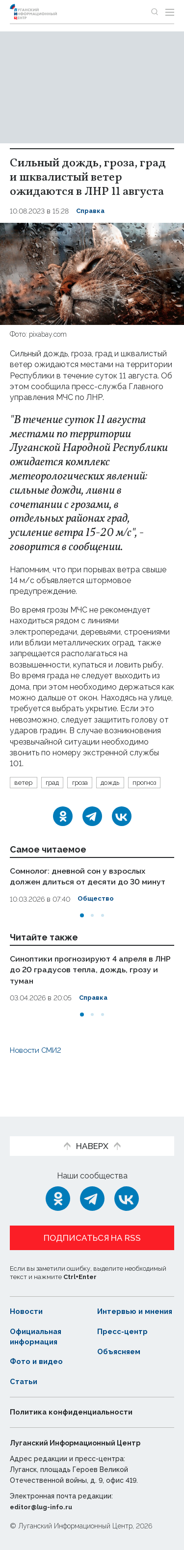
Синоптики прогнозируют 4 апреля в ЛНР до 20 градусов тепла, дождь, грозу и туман (86, 996)
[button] (82, 942)
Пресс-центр (124, 1331)
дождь (119, 783)
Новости (27, 1301)
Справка (91, 211)
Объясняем (120, 1351)
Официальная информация (38, 1336)
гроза (86, 783)
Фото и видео (38, 1361)
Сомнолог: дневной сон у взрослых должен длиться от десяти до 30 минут (83, 898)
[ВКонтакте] (121, 833)
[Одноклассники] (63, 833)
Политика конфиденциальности (75, 1412)
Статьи (24, 1382)
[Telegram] (92, 833)
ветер (24, 783)
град (55, 783)
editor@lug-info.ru (43, 1507)
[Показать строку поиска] (154, 11)
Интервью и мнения (121, 1306)
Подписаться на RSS (92, 1228)
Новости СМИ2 (39, 1076)
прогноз (28, 799)
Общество (96, 927)
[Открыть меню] (169, 11)
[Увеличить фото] (92, 273)
